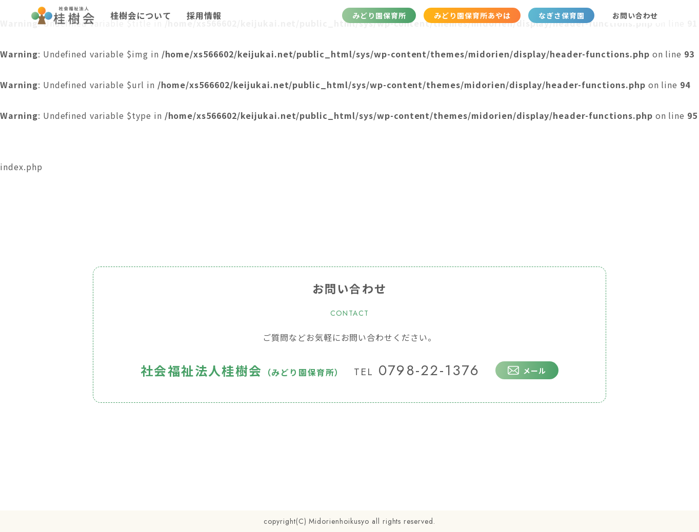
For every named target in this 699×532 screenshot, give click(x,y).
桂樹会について (140, 15)
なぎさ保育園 (561, 15)
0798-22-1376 (417, 370)
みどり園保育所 (379, 15)
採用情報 (204, 15)
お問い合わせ (635, 15)
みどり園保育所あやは (472, 15)
